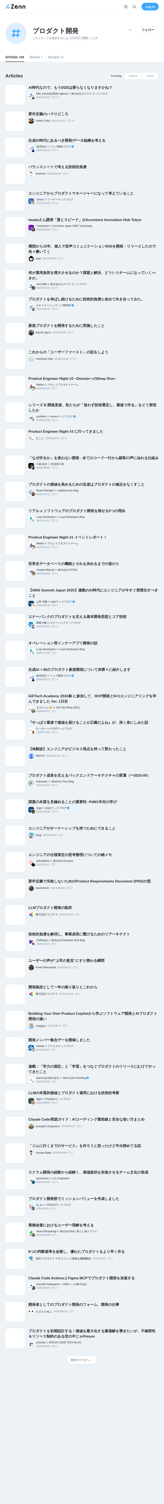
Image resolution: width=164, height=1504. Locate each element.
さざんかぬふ (44, 1311)
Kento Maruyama (46, 967)
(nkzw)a (40, 1342)
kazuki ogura (43, 332)
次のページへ (82, 1360)
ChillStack (42, 940)
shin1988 (41, 284)
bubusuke (41, 781)
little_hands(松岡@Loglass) (51, 93)
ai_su (39, 1204)
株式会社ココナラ (47, 914)
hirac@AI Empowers (48, 1126)
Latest (150, 75)
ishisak (40, 1046)
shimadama (43, 860)
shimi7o (40, 755)
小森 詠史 (41, 464)
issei (38, 258)
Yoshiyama (42, 225)
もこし (40, 438)
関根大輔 (41, 622)
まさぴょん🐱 (44, 707)
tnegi (38, 835)
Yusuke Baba (43, 1152)
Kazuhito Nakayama (47, 1284)
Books (36, 57)
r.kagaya (41, 1025)
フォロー (148, 30)
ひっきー (41, 728)
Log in (150, 7)
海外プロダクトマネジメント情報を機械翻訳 (63, 1258)
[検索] (134, 6)
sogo (39, 808)
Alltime (133, 75)
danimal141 (43, 888)
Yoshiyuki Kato (44, 358)
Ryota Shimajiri (45, 490)
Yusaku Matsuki (45, 569)
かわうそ (41, 305)
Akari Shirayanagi (46, 1231)
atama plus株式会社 (47, 1077)
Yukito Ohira (43, 120)
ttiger (39, 1099)
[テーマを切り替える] (126, 6)
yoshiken (41, 416)
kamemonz (42, 1178)
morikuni (41, 173)
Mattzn (40, 384)
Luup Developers (46, 516)
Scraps (56, 57)
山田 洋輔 (41, 601)
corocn (40, 199)
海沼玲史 (41, 146)
